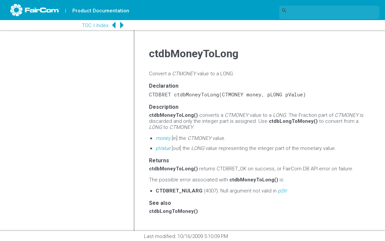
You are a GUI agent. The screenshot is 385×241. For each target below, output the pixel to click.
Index (102, 25)
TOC (87, 25)
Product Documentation (100, 11)
